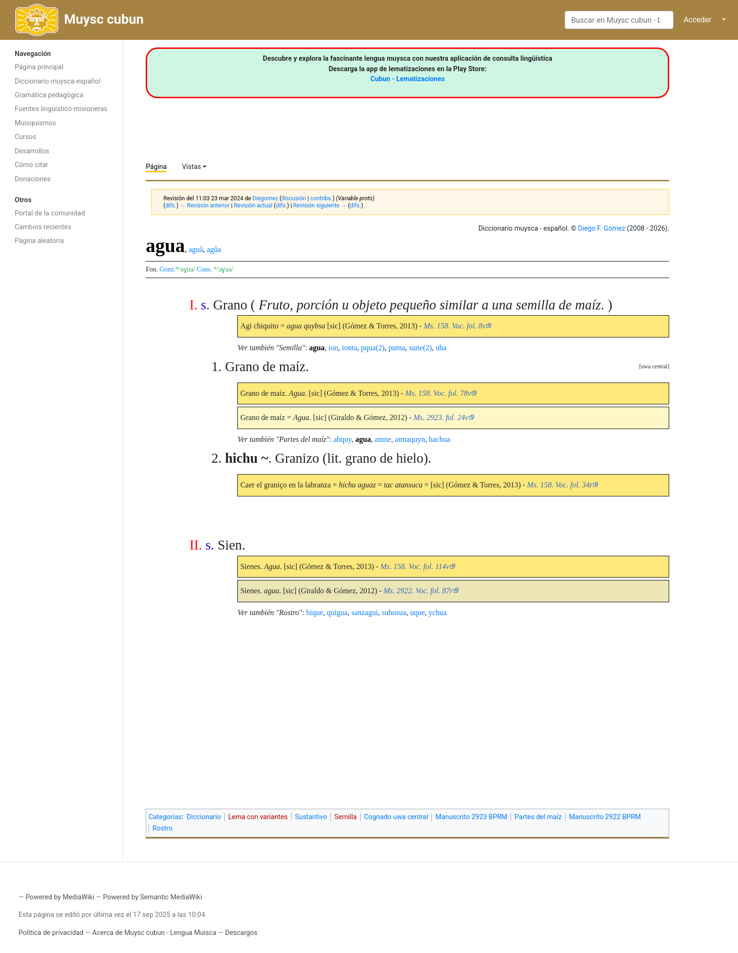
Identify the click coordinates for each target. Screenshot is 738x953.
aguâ (195, 249)
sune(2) (420, 348)
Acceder (697, 19)
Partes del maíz (537, 817)
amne (383, 439)
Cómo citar (31, 165)
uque (417, 612)
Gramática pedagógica (49, 95)
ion (333, 348)
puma (396, 348)
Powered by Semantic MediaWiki (152, 897)
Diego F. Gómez (602, 228)
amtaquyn (410, 439)
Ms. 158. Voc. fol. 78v (438, 393)
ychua (438, 612)
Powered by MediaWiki (60, 897)
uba (441, 348)
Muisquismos (35, 123)
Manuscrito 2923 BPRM (471, 817)
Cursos (25, 137)
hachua (439, 439)
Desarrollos (32, 151)
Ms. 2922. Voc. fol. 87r (418, 591)
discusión (293, 198)
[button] (654, 366)
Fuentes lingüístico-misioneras (61, 109)
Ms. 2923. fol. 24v (440, 417)
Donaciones (33, 179)
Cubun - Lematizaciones (407, 79)
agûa (214, 249)
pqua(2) (373, 348)
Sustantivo (311, 817)
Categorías (165, 817)
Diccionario (204, 817)
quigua (337, 612)
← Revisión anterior (205, 205)
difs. (170, 205)
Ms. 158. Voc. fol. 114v (414, 566)
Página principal (39, 67)
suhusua (394, 612)
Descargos (241, 933)
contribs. (321, 198)
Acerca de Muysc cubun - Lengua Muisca (154, 933)
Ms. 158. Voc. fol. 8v (455, 326)
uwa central (654, 366)
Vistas (191, 167)
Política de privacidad (51, 933)
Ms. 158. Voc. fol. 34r (560, 485)
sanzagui (364, 612)
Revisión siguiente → (319, 205)
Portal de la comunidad (50, 213)
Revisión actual (253, 205)
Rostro (162, 828)
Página (156, 167)
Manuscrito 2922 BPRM (605, 817)
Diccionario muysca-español (57, 81)
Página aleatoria (39, 241)
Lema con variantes (258, 817)
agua (317, 348)
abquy (343, 439)
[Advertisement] (61, 401)
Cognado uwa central (396, 817)
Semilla (345, 817)
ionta (349, 348)
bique (314, 612)
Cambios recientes (43, 227)
